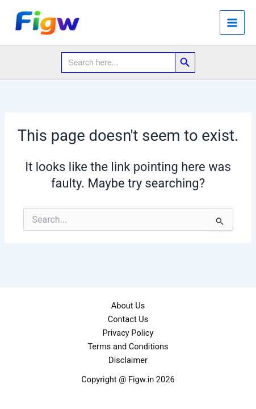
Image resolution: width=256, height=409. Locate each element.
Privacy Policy (128, 333)
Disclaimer (128, 360)
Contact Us (128, 319)
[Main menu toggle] (232, 22)
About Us (128, 306)
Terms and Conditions (127, 346)
